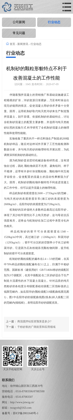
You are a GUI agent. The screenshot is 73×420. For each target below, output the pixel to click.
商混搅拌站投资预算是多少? (34, 321)
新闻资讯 (22, 44)
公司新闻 (19, 22)
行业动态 (54, 22)
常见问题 (19, 33)
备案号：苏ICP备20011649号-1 (20, 413)
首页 (12, 44)
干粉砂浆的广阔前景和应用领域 (36, 326)
